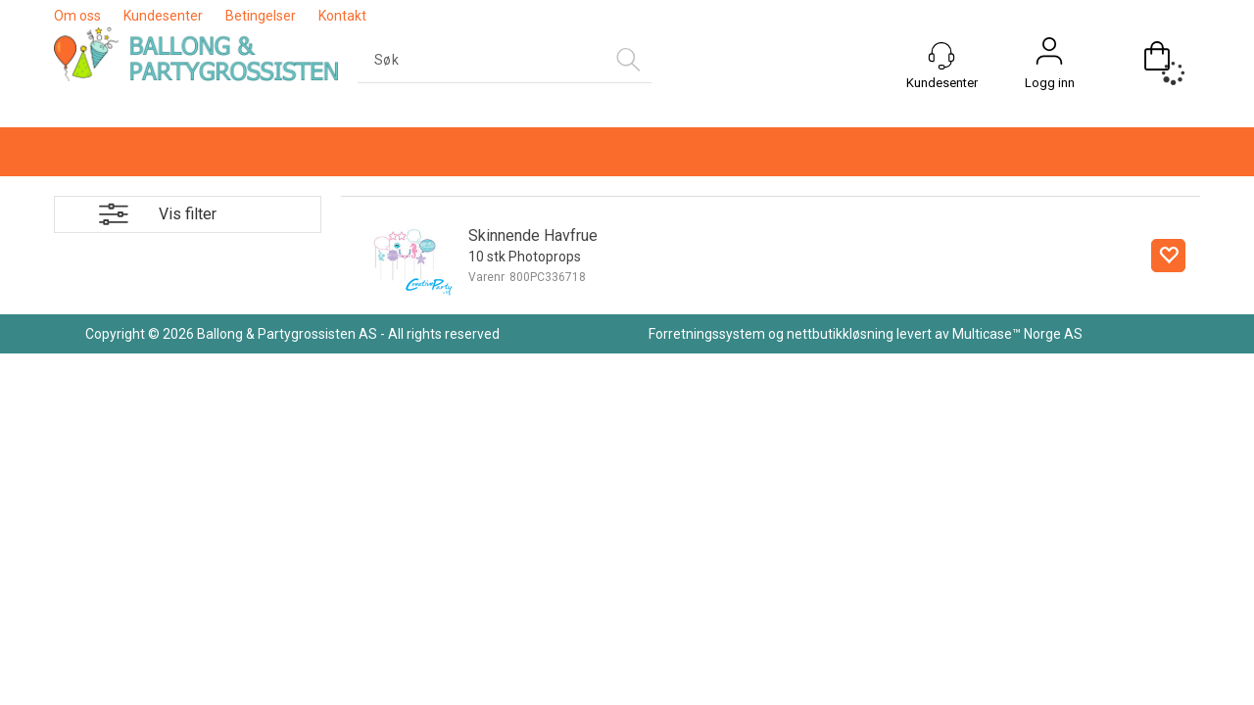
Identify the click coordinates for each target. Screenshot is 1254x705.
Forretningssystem (707, 334)
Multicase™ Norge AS (1017, 334)
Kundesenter (163, 16)
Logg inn (1050, 82)
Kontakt (342, 16)
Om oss (77, 16)
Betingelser (260, 16)
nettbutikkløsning (840, 334)
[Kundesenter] (941, 55)
